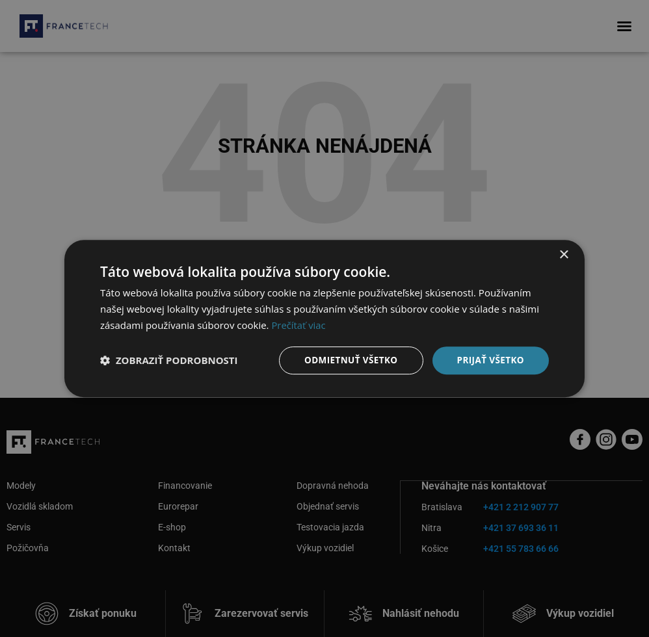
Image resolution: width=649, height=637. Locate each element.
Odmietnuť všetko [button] (346, 360)
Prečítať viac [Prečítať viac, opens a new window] (298, 324)
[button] (169, 360)
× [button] (563, 254)
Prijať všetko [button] (489, 360)
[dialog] (324, 318)
